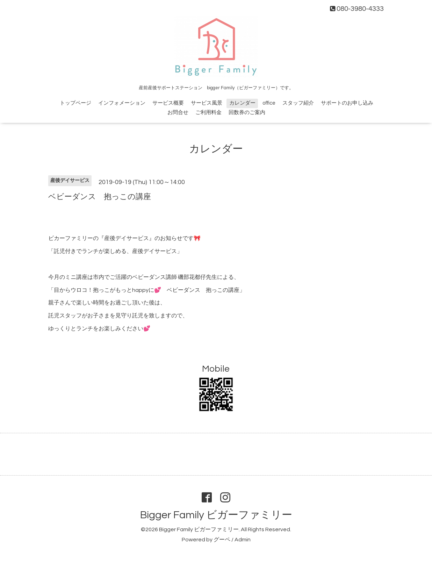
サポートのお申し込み (347, 103)
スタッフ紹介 (298, 103)
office (268, 103)
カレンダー (242, 103)
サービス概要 (168, 103)
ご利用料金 (208, 112)
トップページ (75, 103)
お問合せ (177, 112)
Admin (243, 539)
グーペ (222, 539)
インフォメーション (121, 103)
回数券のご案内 (247, 112)
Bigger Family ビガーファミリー (216, 515)
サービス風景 (206, 103)
